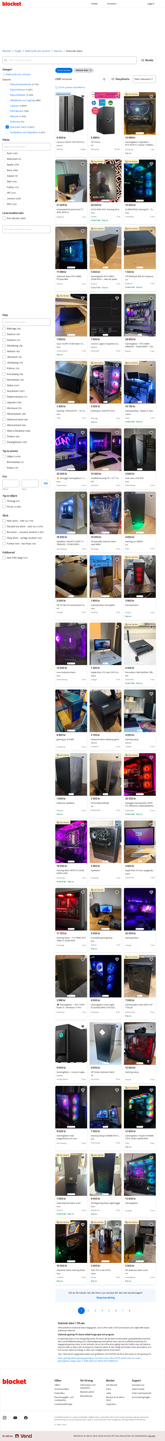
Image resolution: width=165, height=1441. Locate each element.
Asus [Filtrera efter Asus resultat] (12, 170)
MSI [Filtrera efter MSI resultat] (12, 204)
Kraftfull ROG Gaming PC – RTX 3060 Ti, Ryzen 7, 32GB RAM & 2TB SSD (140, 209)
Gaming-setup (132, 1072)
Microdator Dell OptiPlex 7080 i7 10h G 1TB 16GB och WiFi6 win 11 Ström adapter (140, 672)
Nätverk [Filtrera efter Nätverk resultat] (18, 116)
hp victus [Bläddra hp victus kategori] (99, 1358)
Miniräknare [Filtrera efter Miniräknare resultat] (19, 110)
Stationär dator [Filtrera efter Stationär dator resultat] (22, 127)
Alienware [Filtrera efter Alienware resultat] (14, 158)
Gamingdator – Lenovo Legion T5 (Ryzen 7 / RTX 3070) (71, 1072)
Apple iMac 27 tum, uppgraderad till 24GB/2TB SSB (140, 870)
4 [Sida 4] (102, 1310)
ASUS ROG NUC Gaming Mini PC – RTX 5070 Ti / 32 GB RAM (105, 209)
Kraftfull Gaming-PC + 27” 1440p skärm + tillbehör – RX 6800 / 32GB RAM (105, 478)
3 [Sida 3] (95, 1310)
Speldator (95, 870)
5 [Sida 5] (109, 1310)
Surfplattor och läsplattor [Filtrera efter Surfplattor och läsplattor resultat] (27, 132)
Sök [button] (46, 483)
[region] (140, 113)
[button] (147, 60)
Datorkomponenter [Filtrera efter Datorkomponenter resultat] (24, 84)
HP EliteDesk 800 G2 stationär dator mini (140, 276)
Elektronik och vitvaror (37, 50)
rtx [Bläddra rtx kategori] (133, 1358)
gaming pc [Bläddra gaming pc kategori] (89, 1358)
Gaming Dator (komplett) (105, 605)
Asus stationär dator (71, 672)
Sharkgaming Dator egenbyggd (105, 1203)
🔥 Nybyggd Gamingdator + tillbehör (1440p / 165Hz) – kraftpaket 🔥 (71, 478)
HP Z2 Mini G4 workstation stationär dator (71, 605)
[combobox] (69, 60)
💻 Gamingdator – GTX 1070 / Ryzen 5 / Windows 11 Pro (71, 1006)
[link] (17, 74)
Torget (17, 50)
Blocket (7, 50)
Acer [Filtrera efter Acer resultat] (12, 153)
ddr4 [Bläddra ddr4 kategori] (112, 1358)
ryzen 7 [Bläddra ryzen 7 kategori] (79, 1361)
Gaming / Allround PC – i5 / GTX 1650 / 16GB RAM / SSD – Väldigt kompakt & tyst (71, 410)
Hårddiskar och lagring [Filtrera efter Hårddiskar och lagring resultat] (25, 100)
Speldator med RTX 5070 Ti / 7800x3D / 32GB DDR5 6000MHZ (70, 544)
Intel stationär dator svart (71, 1203)
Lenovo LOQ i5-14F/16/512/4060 (71, 142)
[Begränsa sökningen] (26, 146)
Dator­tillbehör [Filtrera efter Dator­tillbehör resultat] (21, 94)
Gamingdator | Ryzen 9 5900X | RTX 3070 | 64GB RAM (139, 1137)
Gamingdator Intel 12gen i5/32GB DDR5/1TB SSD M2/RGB (103, 1007)
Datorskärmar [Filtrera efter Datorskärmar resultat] (21, 89)
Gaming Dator (132, 605)
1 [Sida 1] (81, 1310)
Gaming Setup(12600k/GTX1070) (105, 1135)
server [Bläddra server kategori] (123, 1358)
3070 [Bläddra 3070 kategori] (117, 1358)
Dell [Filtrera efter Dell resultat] (12, 181)
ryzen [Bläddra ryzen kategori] (138, 1358)
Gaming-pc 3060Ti (140, 541)
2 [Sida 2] (88, 1310)
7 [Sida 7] (122, 1310)
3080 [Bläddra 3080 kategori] (86, 1361)
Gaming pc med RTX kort (103, 410)
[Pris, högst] (30, 483)
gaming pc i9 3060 (65, 739)
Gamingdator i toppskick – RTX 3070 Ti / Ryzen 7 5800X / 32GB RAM (139, 145)
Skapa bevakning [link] (105, 1297)
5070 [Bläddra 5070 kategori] (105, 1361)
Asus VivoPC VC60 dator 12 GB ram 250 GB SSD (71, 343)
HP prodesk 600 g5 (105, 803)
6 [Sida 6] (116, 1310)
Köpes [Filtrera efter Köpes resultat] (12, 467)
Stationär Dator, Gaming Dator (71, 1270)
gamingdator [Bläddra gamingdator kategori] (64, 1361)
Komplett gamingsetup (105, 937)
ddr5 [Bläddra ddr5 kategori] (91, 1361)
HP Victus (105, 142)
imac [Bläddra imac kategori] (106, 1358)
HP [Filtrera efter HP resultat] (11, 192)
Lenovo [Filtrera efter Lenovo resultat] (14, 198)
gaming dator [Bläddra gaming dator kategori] (70, 1358)
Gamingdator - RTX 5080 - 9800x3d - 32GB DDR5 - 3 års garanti (139, 346)
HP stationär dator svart (140, 1270)
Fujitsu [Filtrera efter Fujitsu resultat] (13, 187)
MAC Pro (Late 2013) (105, 1270)
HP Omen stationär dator (105, 1072)
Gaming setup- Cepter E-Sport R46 (140, 410)
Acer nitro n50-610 (140, 478)
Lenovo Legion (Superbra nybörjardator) (105, 343)
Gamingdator (131, 1203)
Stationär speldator (66, 803)
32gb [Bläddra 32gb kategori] (73, 1361)
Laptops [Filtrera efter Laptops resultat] (18, 105)
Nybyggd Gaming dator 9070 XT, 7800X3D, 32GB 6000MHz (139, 804)
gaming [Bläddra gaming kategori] (80, 1358)
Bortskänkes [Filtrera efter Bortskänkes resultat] (15, 462)
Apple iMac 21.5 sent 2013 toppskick (105, 672)
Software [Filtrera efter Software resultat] (17, 121)
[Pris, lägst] (11, 483)
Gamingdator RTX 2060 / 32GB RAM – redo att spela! (104, 278)
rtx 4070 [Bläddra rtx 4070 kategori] (99, 1361)
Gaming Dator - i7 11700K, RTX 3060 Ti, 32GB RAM (71, 939)
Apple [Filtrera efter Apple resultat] (13, 164)
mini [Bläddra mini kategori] (129, 1358)
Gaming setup (140, 739)
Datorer (58, 50)
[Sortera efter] (144, 79)
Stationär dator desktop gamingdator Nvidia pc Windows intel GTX (105, 739)
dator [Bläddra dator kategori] (60, 1358)
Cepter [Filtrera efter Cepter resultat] (12, 175)
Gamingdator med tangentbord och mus (67, 1137)
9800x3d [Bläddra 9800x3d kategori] (113, 1361)
